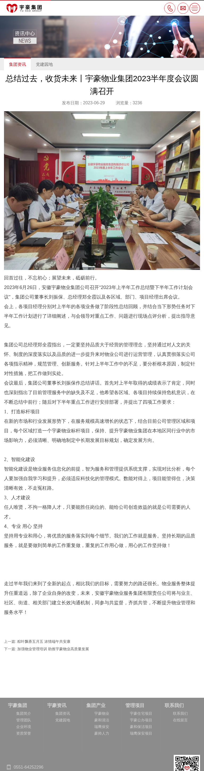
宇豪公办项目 (141, 743)
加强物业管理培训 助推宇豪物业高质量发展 (53, 649)
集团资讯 (17, 64)
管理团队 (23, 743)
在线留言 (180, 743)
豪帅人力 (101, 757)
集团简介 (23, 737)
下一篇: (10, 649)
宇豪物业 (101, 737)
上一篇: (10, 641)
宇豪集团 (17, 728)
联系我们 (174, 728)
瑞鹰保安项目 (141, 757)
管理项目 (134, 728)
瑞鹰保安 (101, 750)
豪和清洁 (101, 743)
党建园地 (44, 64)
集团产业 (95, 728)
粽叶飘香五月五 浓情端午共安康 (43, 641)
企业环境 (23, 750)
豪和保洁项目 (141, 750)
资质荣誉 (23, 757)
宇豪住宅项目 (141, 737)
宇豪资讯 (56, 728)
